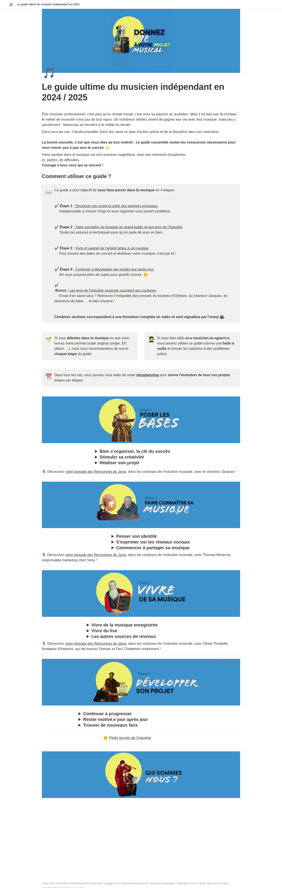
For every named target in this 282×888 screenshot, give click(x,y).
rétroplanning (147, 375)
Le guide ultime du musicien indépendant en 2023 (48, 4)
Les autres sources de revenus (123, 636)
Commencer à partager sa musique (152, 547)
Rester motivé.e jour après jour (115, 719)
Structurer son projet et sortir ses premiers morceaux (116, 206)
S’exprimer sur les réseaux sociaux (153, 542)
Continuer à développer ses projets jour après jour (114, 269)
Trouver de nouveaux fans (110, 725)
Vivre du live (104, 630)
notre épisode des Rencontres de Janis (95, 471)
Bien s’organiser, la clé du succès (135, 451)
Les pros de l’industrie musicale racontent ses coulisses (112, 290)
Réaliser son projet (119, 462)
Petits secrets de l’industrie (127, 738)
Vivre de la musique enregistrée (124, 625)
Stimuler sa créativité (122, 457)
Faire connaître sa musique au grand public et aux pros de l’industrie (128, 227)
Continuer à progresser (107, 713)
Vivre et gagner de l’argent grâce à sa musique (111, 248)
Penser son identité (136, 536)
